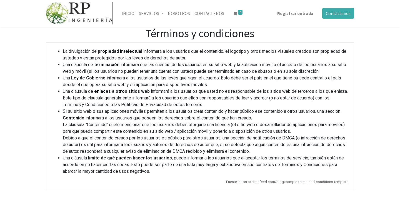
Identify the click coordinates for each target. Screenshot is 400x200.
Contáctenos (338, 13)
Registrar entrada (295, 13)
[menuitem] (128, 13)
